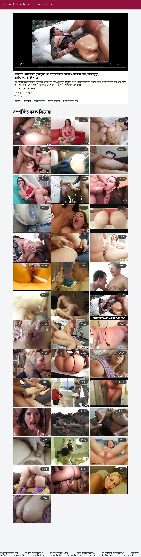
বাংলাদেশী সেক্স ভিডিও (113, 553)
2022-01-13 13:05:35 (24, 89)
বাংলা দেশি (19, 556)
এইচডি (17, 101)
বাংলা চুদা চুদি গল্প (70, 101)
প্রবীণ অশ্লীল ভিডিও (85, 553)
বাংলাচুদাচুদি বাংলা (9, 553)
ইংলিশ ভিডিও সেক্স (59, 553)
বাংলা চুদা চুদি (127, 556)
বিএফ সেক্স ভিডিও (34, 553)
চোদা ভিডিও (38, 556)
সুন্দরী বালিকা (39, 101)
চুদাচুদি (91, 556)
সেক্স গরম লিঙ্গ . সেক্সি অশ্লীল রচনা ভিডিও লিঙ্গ (28, 4)
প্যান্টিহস (27, 101)
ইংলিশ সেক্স (107, 556)
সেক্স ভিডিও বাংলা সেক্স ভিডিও (66, 556)
